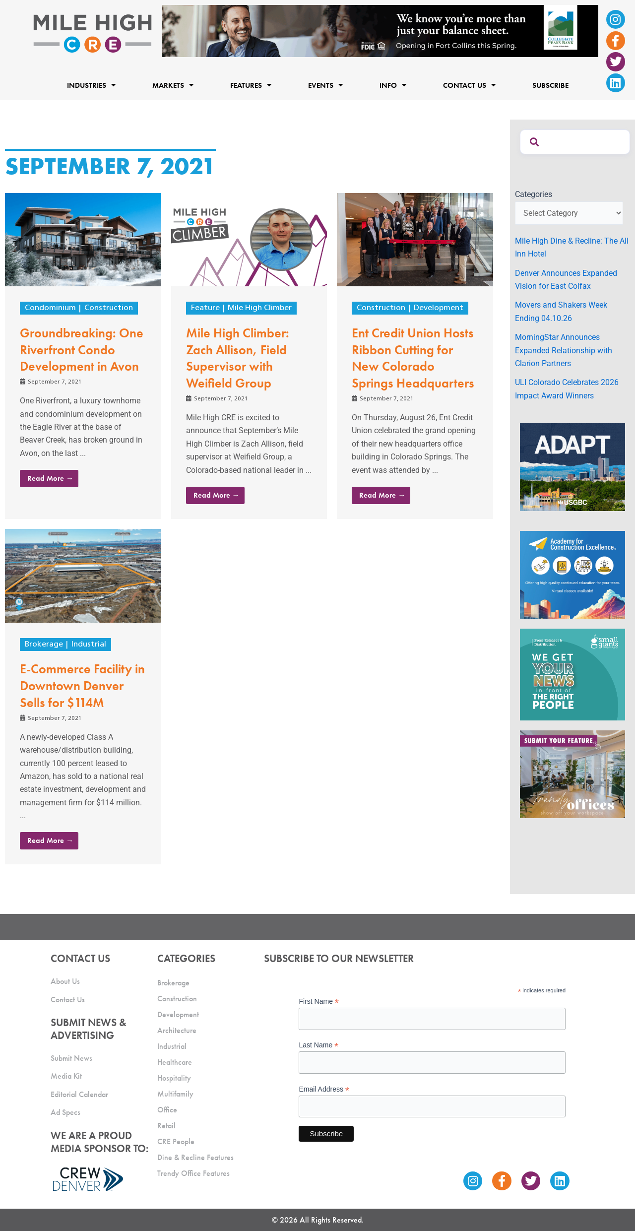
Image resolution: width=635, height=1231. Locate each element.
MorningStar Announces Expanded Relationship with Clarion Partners (563, 350)
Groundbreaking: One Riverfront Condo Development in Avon (81, 349)
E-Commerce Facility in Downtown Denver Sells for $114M (82, 685)
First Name (319, 1001)
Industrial (88, 644)
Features (250, 85)
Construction (108, 308)
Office (167, 1109)
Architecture (176, 1030)
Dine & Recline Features (195, 1157)
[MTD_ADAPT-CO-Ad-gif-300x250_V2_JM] (572, 466)
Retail (166, 1125)
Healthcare (174, 1062)
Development (438, 308)
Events (325, 85)
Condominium (50, 308)
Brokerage (44, 644)
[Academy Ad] (572, 574)
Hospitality (174, 1078)
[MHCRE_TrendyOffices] (572, 773)
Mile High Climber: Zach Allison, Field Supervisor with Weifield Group (237, 357)
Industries (91, 85)
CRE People (175, 1141)
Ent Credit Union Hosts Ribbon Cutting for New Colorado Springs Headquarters (413, 357)
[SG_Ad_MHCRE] (572, 674)
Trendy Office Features (193, 1173)
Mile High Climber (260, 308)
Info (393, 85)
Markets (172, 85)
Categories (533, 194)
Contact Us (469, 85)
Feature (205, 308)
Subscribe (550, 85)
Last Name (318, 1045)
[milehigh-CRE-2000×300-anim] (380, 30)
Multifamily (175, 1094)
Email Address (324, 1089)
